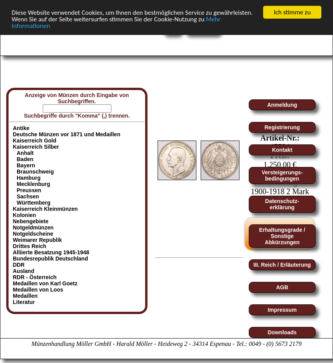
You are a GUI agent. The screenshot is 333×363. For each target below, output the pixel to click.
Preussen (29, 190)
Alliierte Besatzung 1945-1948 (51, 252)
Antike (21, 128)
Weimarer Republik (37, 240)
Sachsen (28, 196)
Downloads (282, 332)
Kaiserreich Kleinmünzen (45, 209)
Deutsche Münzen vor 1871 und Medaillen (66, 134)
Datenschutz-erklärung (282, 204)
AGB (282, 287)
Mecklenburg (33, 184)
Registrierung (282, 127)
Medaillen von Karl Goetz (45, 283)
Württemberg (33, 203)
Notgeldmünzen (33, 227)
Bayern (26, 165)
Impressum (282, 310)
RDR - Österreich (35, 277)
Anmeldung (282, 105)
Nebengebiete (31, 221)
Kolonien (24, 215)
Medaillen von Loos (38, 290)
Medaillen (25, 296)
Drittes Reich (29, 246)
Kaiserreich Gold (34, 140)
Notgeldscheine (33, 234)
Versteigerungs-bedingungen (282, 175)
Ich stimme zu (292, 12)
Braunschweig (35, 171)
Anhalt (25, 153)
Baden (25, 159)
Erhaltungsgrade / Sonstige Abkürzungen (282, 236)
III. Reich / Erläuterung (282, 265)
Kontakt (282, 150)
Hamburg (28, 178)
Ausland (23, 271)
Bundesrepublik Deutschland (50, 258)
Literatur (24, 302)
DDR (18, 265)
